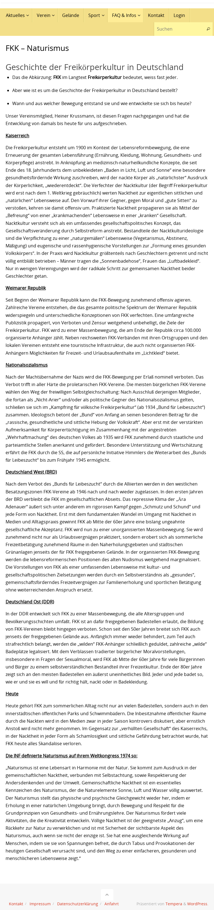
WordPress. (197, 903)
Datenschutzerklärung (77, 903)
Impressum (40, 903)
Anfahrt (111, 903)
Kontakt (16, 903)
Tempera (174, 903)
